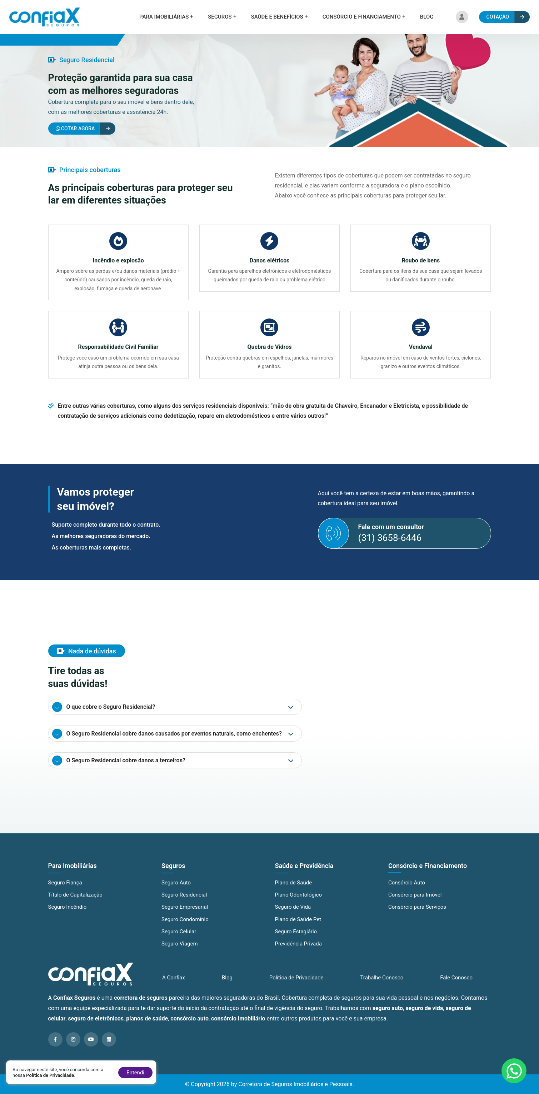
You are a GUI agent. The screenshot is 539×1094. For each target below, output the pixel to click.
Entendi (135, 1072)
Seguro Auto (176, 889)
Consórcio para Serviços (417, 913)
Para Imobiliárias (164, 17)
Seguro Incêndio (67, 913)
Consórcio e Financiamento (362, 17)
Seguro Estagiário (296, 938)
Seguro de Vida (293, 913)
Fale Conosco (456, 982)
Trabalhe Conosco (381, 982)
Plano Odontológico (298, 901)
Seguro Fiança (65, 889)
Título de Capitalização (75, 901)
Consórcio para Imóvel (414, 901)
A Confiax (173, 982)
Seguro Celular (178, 938)
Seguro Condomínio (185, 926)
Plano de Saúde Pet (298, 926)
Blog (427, 17)
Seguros (219, 17)
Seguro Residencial (184, 901)
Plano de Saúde (293, 889)
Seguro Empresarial (184, 913)
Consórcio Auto (406, 889)
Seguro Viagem (179, 950)
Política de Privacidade (296, 982)
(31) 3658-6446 (390, 543)
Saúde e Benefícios (277, 17)
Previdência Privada (298, 950)
